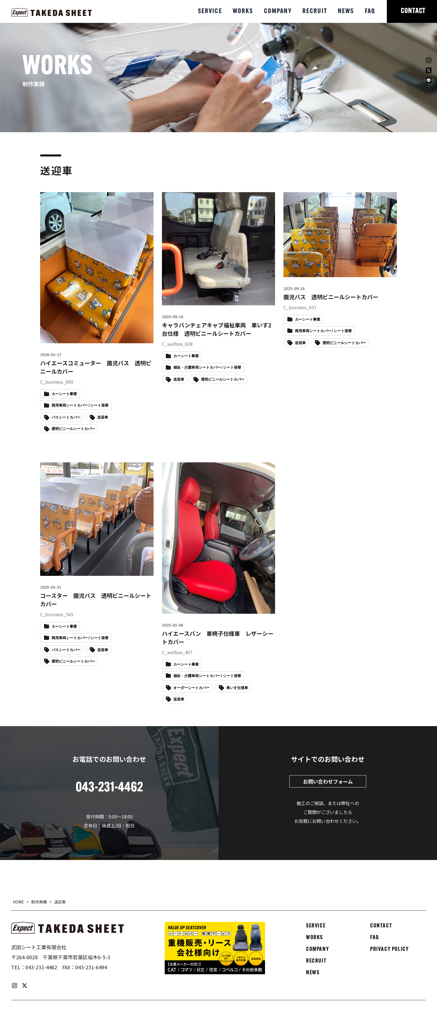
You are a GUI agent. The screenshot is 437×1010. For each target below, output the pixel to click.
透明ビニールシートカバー (73, 429)
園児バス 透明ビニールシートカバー (330, 297)
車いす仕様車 (237, 688)
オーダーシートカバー (191, 688)
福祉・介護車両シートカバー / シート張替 (207, 367)
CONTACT (413, 11)
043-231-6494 (91, 967)
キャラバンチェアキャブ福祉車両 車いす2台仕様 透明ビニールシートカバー (216, 329)
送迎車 (102, 417)
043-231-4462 (41, 967)
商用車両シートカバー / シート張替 (80, 405)
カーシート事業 (64, 394)
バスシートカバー (66, 417)
